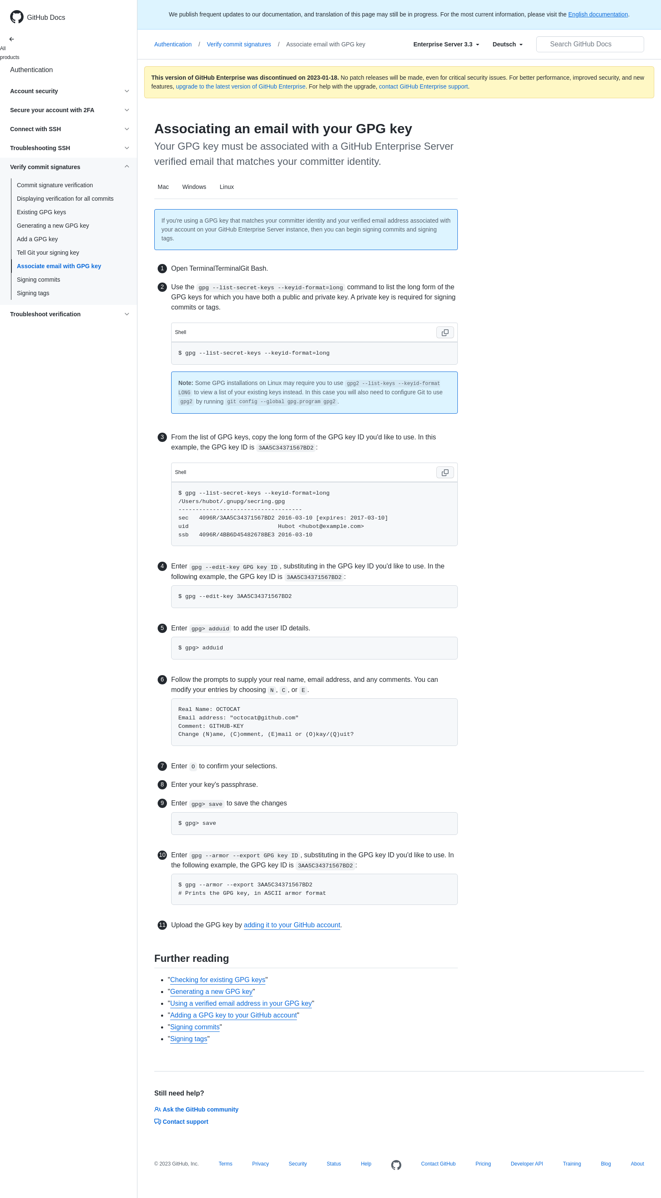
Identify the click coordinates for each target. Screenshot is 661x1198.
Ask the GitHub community (196, 1109)
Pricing (483, 1164)
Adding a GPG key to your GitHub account (233, 1015)
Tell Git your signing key (48, 252)
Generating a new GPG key (53, 225)
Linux (227, 186)
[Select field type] (446, 44)
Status (334, 1164)
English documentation (598, 14)
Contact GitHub (438, 1164)
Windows (194, 186)
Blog (606, 1164)
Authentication (31, 69)
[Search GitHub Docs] (590, 44)
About (637, 1164)
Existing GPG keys (41, 212)
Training (572, 1164)
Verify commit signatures (243, 44)
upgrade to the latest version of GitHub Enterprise (240, 86)
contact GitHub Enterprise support (423, 86)
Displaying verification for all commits (65, 198)
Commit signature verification (55, 185)
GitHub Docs (46, 17)
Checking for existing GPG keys (218, 979)
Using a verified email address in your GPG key (241, 1003)
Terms (226, 1164)
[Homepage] (396, 1165)
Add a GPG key (37, 239)
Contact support (181, 1121)
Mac (163, 186)
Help (366, 1164)
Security (298, 1164)
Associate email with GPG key (59, 266)
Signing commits (38, 279)
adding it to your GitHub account (292, 925)
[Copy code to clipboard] (445, 332)
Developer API (527, 1164)
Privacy (260, 1164)
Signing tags (33, 293)
